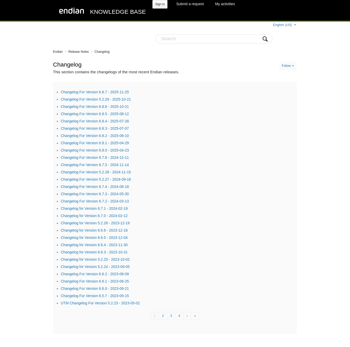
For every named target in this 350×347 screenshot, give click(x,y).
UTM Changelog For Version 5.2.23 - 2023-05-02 (100, 303)
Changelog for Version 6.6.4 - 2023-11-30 (94, 245)
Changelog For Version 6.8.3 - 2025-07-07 (95, 128)
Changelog (102, 52)
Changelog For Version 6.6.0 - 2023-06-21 (95, 288)
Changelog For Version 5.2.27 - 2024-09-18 (96, 179)
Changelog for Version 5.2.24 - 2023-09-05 (95, 267)
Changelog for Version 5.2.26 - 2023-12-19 (95, 223)
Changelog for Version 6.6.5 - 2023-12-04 (94, 237)
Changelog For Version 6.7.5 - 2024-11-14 (95, 165)
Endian (58, 52)
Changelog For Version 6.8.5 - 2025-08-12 (95, 114)
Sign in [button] (160, 4)
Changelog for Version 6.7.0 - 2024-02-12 (94, 216)
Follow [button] (286, 66)
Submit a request (190, 4)
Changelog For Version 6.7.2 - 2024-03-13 (95, 201)
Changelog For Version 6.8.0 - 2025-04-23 (95, 150)
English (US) (283, 25)
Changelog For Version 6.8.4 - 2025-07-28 (95, 121)
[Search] (214, 38)
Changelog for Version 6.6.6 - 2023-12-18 (94, 230)
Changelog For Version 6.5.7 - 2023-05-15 (95, 296)
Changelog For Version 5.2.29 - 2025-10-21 (96, 99)
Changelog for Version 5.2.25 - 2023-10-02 (95, 259)
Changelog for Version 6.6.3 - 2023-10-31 (94, 252)
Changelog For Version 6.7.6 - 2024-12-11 (95, 157)
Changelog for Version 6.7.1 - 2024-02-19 (94, 208)
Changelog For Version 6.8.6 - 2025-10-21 (95, 106)
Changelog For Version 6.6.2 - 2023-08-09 (95, 274)
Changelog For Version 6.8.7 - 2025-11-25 (95, 92)
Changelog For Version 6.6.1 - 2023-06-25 (95, 281)
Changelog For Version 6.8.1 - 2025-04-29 (95, 143)
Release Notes (78, 52)
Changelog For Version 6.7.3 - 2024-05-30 (95, 194)
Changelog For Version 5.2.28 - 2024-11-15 (96, 172)
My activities (225, 4)
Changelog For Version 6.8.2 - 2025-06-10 (95, 136)
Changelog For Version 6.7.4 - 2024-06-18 (95, 187)
